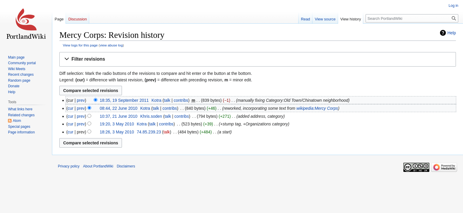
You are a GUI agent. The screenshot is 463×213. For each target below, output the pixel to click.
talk (167, 100)
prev (81, 100)
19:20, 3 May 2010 (117, 124)
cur (70, 108)
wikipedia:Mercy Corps (317, 108)
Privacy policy (68, 166)
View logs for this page (80, 45)
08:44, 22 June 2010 (119, 108)
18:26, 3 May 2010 (117, 132)
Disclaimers (126, 166)
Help (451, 32)
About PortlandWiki (98, 166)
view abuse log (111, 45)
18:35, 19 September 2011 (124, 100)
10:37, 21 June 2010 (119, 116)
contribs (181, 100)
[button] (257, 59)
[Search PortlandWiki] (412, 18)
